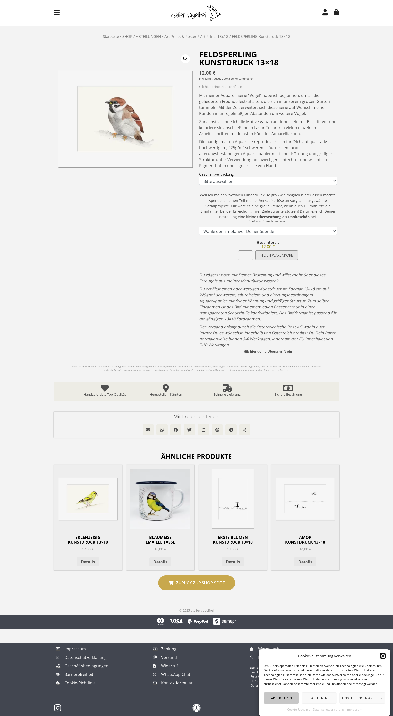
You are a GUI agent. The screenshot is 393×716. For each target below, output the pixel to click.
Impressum (354, 709)
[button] (382, 655)
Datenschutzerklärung (328, 709)
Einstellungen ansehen (362, 698)
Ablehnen (319, 698)
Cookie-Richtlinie (298, 709)
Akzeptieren (281, 698)
